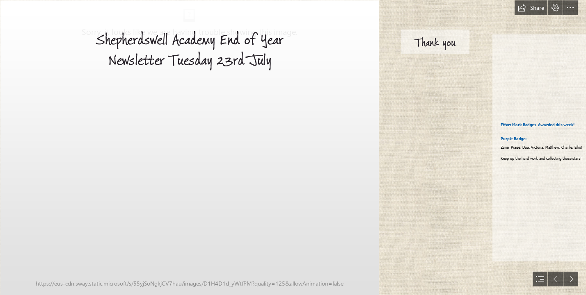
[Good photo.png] (189, 147)
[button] (531, 7)
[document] (293, 147)
